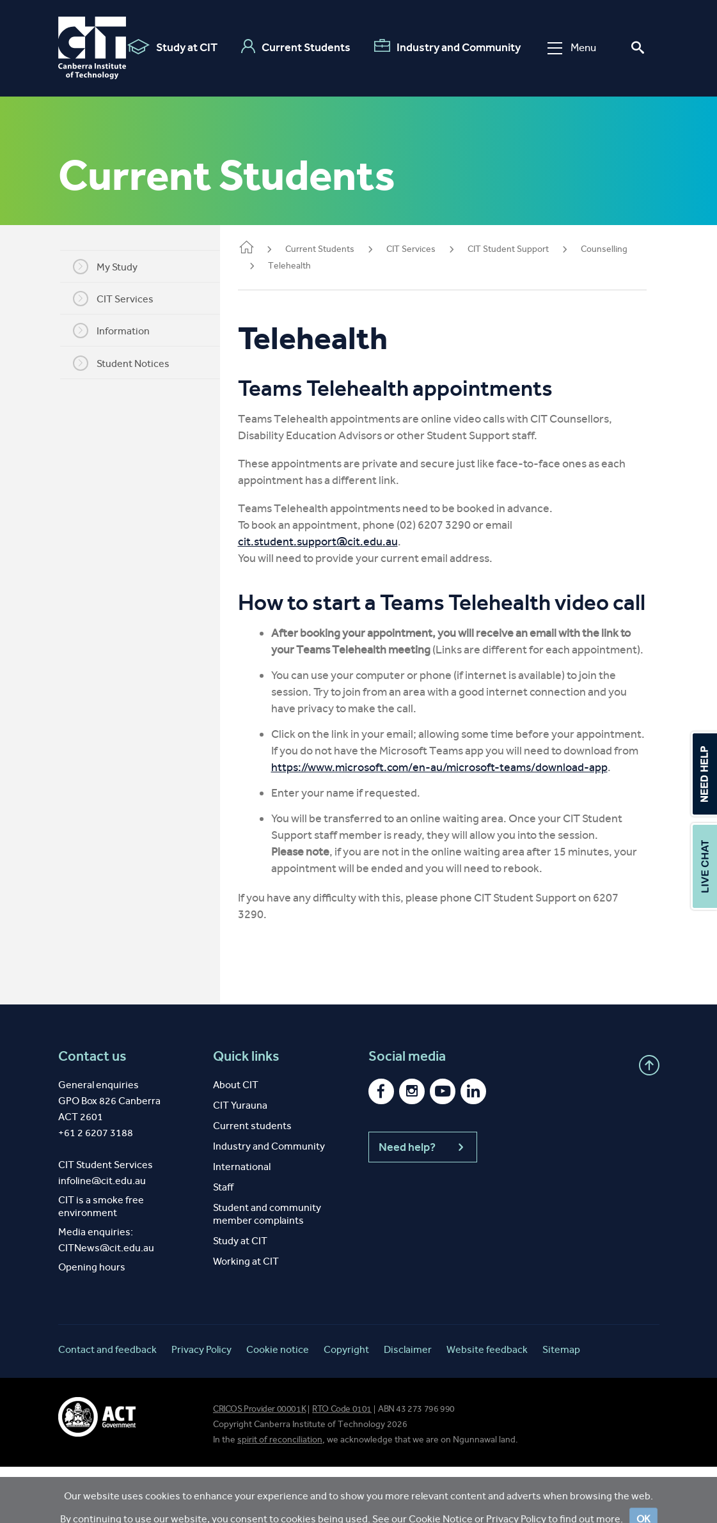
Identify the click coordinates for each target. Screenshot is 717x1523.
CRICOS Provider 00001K (259, 1465)
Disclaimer (408, 1406)
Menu (572, 47)
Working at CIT (246, 1317)
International (242, 1223)
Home (262, 248)
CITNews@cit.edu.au (106, 1304)
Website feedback (487, 1406)
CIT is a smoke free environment (101, 1262)
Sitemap (561, 1406)
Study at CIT (172, 46)
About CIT (235, 1141)
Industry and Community (447, 46)
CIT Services (121, 298)
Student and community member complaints (267, 1270)
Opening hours (91, 1323)
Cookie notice (277, 1406)
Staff (223, 1243)
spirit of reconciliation (279, 1495)
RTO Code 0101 (342, 1465)
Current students (252, 1182)
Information (119, 330)
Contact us (92, 1112)
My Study (113, 266)
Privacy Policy (201, 1406)
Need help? (423, 1203)
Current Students (296, 46)
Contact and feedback (107, 1406)
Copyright (346, 1406)
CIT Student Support (523, 249)
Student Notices (129, 363)
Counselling (619, 249)
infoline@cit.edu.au (102, 1237)
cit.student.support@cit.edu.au (333, 542)
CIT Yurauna (240, 1161)
